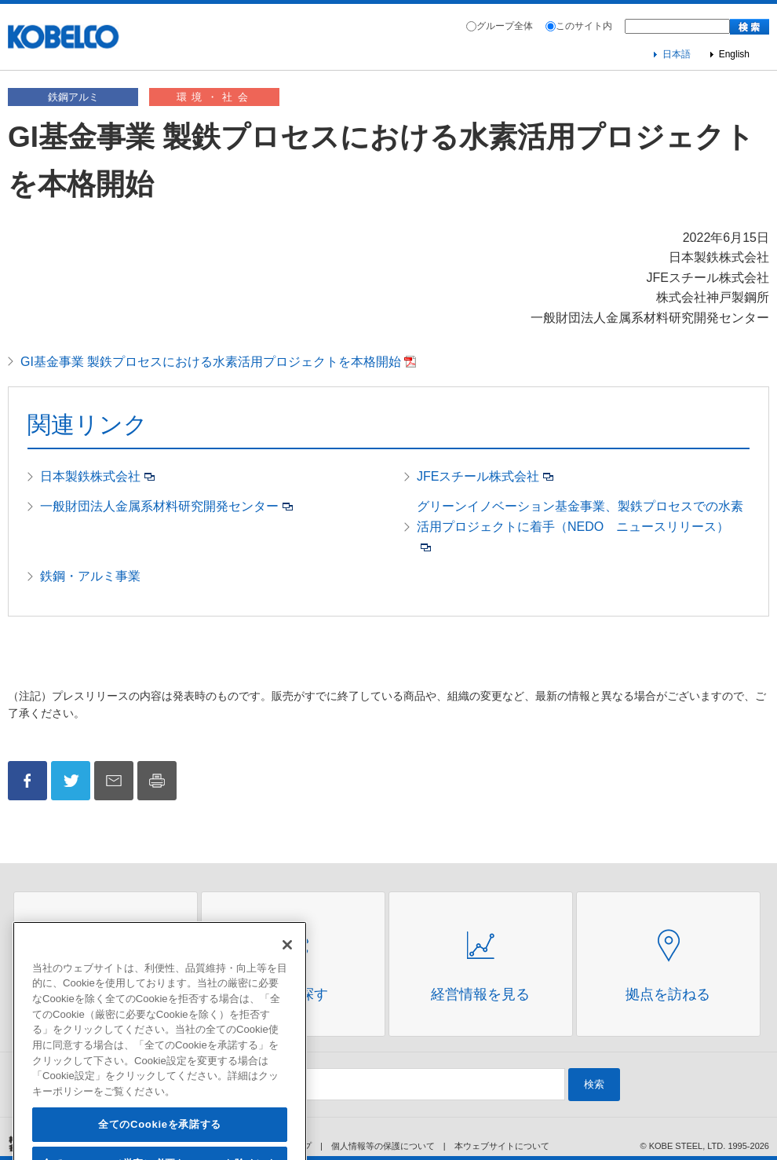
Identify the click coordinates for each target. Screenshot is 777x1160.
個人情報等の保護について (383, 1146)
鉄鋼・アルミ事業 (90, 576)
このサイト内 (584, 25)
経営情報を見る (480, 994)
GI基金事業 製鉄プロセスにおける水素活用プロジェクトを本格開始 (210, 361)
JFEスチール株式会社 (478, 476)
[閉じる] (287, 966)
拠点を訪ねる (668, 994)
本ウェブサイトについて (501, 1146)
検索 (594, 1084)
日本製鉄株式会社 (90, 476)
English (734, 54)
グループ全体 (504, 25)
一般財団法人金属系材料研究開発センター (159, 506)
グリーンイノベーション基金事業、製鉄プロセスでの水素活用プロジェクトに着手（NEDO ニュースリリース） (580, 516)
